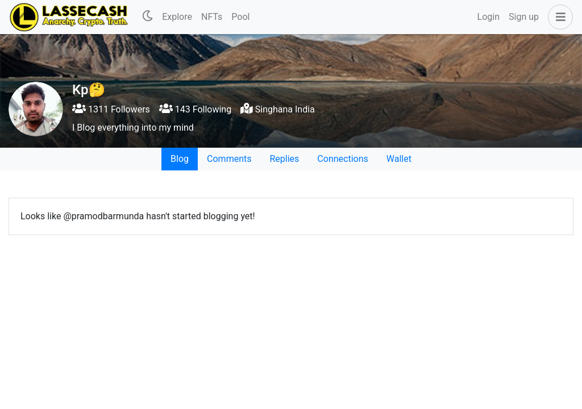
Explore (177, 16)
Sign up (524, 16)
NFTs (211, 16)
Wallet (398, 158)
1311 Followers (111, 109)
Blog (180, 158)
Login (488, 16)
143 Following (195, 109)
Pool (240, 16)
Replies (284, 158)
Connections (342, 158)
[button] (558, 17)
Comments (229, 158)
